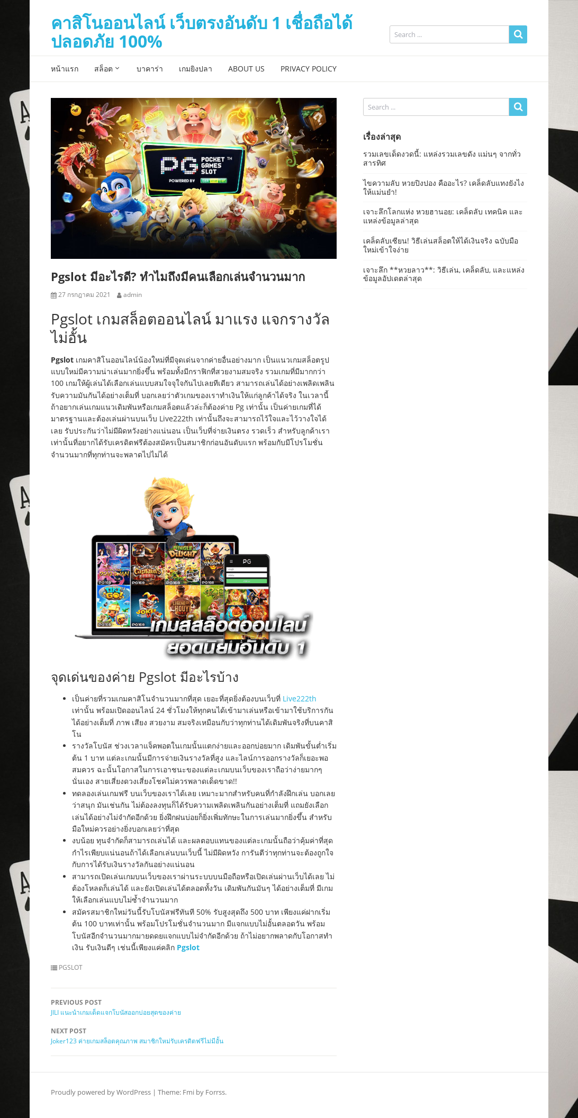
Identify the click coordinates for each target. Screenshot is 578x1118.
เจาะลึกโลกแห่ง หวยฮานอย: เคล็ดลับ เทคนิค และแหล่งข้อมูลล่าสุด (443, 216)
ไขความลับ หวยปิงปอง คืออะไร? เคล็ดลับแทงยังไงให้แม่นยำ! (443, 187)
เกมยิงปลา (195, 69)
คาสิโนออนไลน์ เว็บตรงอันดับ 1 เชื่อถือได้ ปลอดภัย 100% (202, 31)
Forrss (215, 1092)
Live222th (300, 698)
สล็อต (103, 69)
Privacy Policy (309, 69)
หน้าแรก (64, 69)
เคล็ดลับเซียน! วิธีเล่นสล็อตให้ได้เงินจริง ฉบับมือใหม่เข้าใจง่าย (440, 245)
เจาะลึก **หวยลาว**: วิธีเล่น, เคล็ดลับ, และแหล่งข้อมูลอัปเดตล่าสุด (444, 274)
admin (132, 295)
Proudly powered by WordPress (101, 1092)
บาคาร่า (150, 69)
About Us (246, 69)
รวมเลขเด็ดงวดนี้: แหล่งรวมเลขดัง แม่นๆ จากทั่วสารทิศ (442, 158)
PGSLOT (71, 967)
